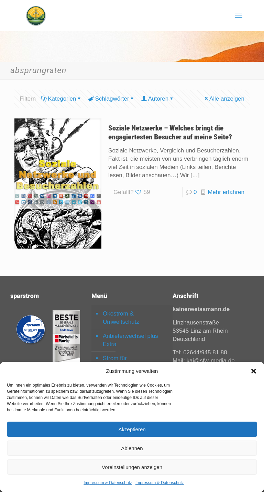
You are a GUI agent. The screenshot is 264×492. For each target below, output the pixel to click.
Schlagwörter (111, 98)
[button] (253, 371)
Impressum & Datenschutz (108, 482)
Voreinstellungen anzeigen (132, 467)
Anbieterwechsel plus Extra (130, 340)
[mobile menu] (238, 15)
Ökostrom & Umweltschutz (121, 317)
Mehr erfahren (226, 192)
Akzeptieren (131, 429)
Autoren (158, 98)
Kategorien (61, 98)
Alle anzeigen (224, 98)
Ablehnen (132, 448)
